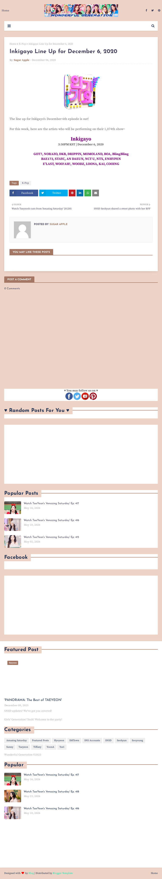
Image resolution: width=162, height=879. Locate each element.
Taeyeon (23, 747)
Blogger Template (63, 873)
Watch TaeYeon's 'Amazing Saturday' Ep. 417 (51, 503)
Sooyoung (137, 740)
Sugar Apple (21, 60)
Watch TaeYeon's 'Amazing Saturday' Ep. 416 (51, 520)
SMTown (74, 740)
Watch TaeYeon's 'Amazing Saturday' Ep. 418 (51, 791)
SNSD (108, 740)
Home (12, 44)
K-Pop (22, 44)
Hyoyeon (59, 740)
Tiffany (37, 747)
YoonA (50, 747)
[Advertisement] (81, 454)
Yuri (61, 747)
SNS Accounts (92, 740)
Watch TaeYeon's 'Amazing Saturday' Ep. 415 (51, 537)
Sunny (9, 747)
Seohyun (122, 740)
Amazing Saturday (16, 740)
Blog (31, 873)
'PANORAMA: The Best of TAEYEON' (33, 700)
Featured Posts (40, 740)
